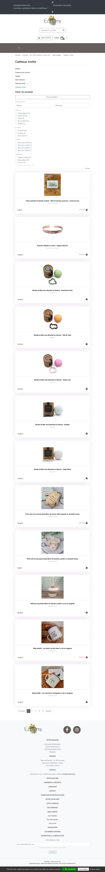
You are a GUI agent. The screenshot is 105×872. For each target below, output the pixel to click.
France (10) (22, 162)
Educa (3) (21, 118)
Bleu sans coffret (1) (25, 148)
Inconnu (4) (22, 133)
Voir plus (87, 168)
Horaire (52, 756)
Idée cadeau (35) (23, 160)
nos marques (52, 807)
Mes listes (52, 823)
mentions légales (35, 863)
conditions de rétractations (52, 795)
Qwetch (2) (21, 123)
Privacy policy (95, 869)
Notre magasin (52, 740)
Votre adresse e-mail (52, 840)
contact (52, 770)
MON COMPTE (44, 38)
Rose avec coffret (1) (25, 145)
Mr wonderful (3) (23, 121)
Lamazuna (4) (22, 116)
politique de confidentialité (67, 863)
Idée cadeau (57, 55)
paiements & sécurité (52, 782)
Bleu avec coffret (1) (25, 150)
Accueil (17, 55)
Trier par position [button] (52, 97)
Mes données (52, 816)
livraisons (52, 787)
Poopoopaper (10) (24, 113)
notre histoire (53, 778)
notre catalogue (52, 799)
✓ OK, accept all (69, 869)
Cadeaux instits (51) (24, 157)
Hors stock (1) (22, 136)
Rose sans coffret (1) (25, 143)
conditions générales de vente (49, 863)
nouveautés (52, 827)
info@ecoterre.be (69, 774)
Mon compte (53, 812)
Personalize (83, 869)
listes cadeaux (52, 803)
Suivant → (49, 711)
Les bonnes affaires (52, 832)
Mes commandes (52, 819)
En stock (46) (22, 130)
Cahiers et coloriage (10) (26, 165)
